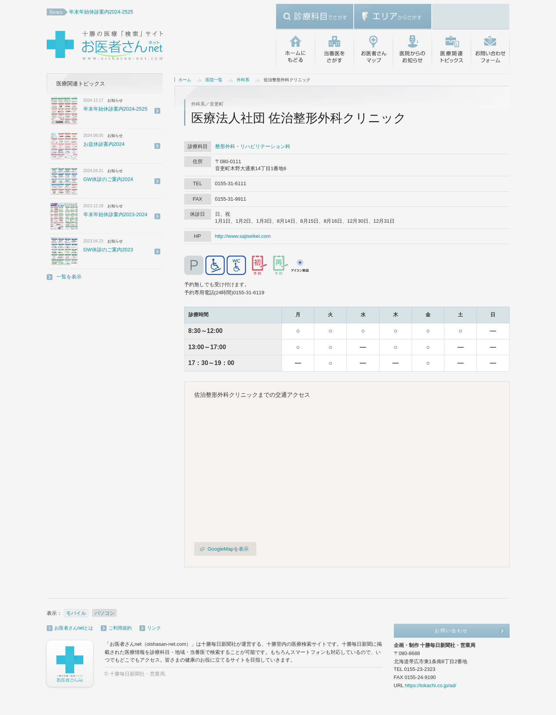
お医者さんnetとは (73, 628)
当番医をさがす (334, 50)
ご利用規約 (120, 628)
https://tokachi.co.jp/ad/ (430, 685)
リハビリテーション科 (265, 146)
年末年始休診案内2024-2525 (101, 12)
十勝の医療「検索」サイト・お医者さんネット (129, 46)
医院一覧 (213, 79)
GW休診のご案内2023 (108, 250)
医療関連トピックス (451, 50)
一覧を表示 (68, 277)
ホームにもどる (295, 50)
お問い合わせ (490, 50)
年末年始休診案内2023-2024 (115, 214)
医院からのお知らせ (412, 50)
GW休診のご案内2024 (108, 179)
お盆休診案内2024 (104, 144)
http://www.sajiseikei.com (243, 236)
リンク (154, 628)
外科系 (243, 79)
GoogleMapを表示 (228, 549)
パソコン (105, 613)
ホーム (184, 79)
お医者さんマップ (373, 50)
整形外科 (225, 146)
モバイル (76, 613)
